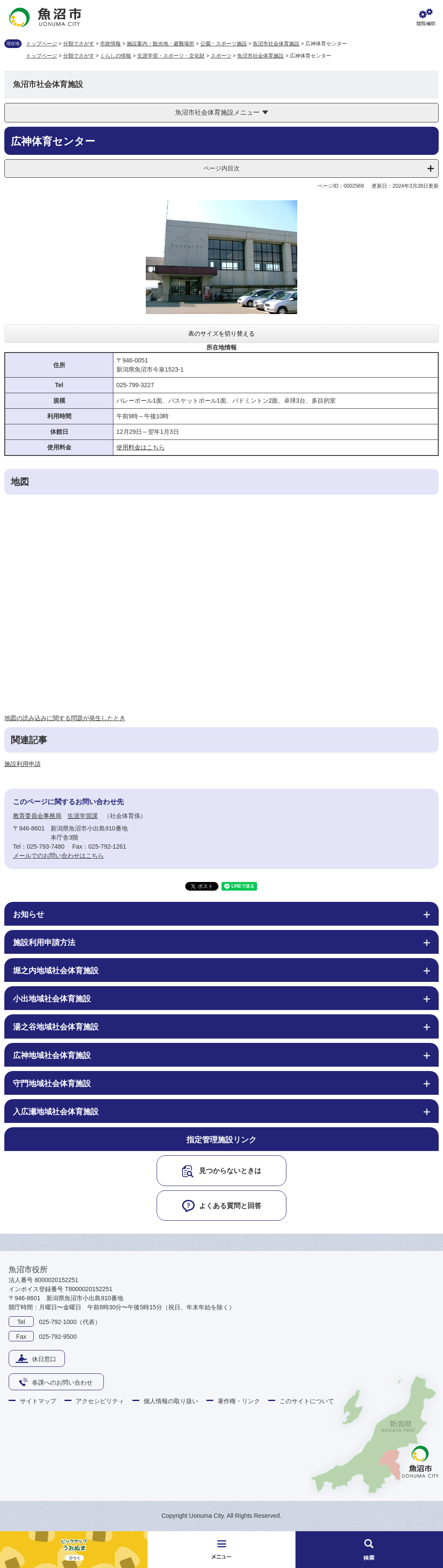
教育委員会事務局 (37, 815)
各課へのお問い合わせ (62, 1382)
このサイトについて (306, 1401)
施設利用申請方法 (44, 942)
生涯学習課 (82, 815)
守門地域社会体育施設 (52, 1083)
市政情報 (110, 44)
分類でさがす (78, 44)
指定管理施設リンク (221, 1139)
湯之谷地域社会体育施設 (56, 1027)
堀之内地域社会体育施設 (56, 970)
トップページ (41, 44)
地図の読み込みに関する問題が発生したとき (64, 718)
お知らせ (28, 914)
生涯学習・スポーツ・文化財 (171, 56)
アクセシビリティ (100, 1401)
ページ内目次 (221, 168)
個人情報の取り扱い (171, 1401)
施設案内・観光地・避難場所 (160, 44)
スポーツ (221, 56)
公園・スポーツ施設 (223, 44)
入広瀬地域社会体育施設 (56, 1111)
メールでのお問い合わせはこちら (58, 855)
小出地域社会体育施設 (52, 998)
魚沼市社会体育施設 (276, 44)
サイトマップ (38, 1401)
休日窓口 (44, 1359)
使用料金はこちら (140, 447)
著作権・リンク (239, 1401)
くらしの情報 (115, 56)
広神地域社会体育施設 (52, 1055)
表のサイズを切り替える (221, 333)
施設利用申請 (22, 763)
